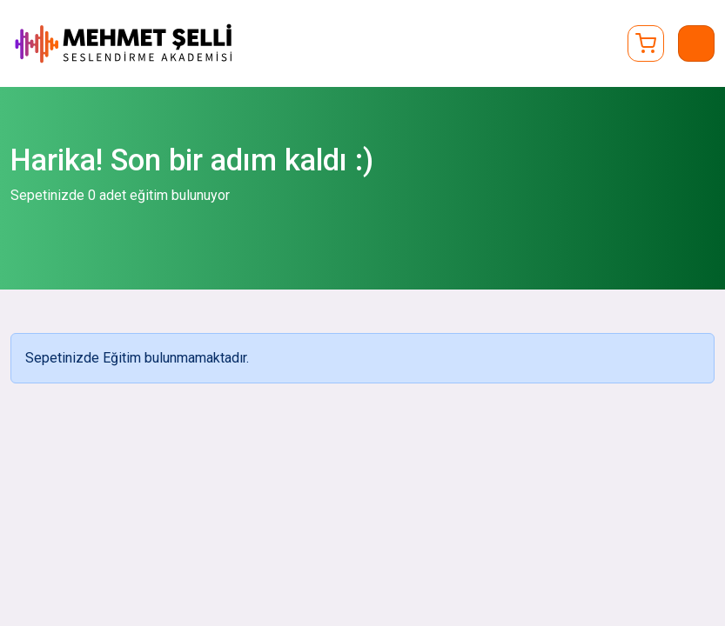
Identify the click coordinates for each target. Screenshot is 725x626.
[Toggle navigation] (696, 43)
